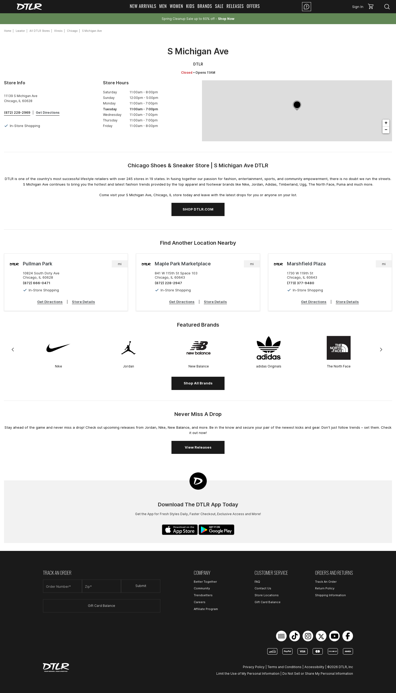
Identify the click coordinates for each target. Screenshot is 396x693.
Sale (219, 6)
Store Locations (267, 595)
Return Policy (324, 588)
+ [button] (386, 123)
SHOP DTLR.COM (198, 209)
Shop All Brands (198, 383)
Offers (253, 6)
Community (202, 588)
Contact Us (263, 588)
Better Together (205, 582)
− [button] (386, 130)
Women (176, 6)
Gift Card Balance (101, 606)
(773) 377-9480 (300, 283)
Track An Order (326, 582)
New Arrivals (143, 6)
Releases (235, 6)
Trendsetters (203, 595)
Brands (204, 6)
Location (328, 7)
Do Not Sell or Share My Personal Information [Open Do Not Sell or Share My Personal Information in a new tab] (317, 674)
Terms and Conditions (285, 667)
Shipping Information (330, 595)
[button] (372, 6)
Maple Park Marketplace (183, 263)
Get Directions (50, 302)
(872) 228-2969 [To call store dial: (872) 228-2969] (17, 113)
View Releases (198, 447)
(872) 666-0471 (36, 283)
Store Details (83, 302)
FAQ (257, 582)
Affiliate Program (206, 609)
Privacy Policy (254, 667)
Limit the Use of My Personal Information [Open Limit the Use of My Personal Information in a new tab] (247, 674)
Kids (190, 6)
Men (163, 6)
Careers (199, 602)
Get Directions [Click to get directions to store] (47, 113)
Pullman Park (37, 263)
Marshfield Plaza (306, 263)
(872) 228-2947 (168, 283)
